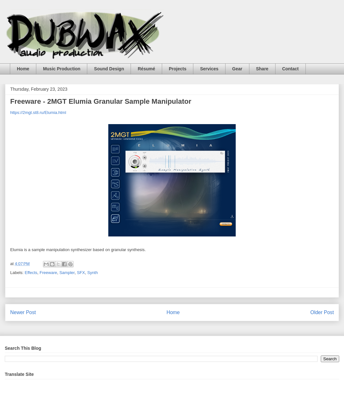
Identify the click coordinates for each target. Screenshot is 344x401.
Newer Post (23, 312)
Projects (177, 68)
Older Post (322, 312)
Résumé (146, 68)
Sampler (67, 272)
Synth (92, 272)
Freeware (48, 272)
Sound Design (109, 68)
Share (262, 68)
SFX (81, 272)
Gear (237, 68)
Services (209, 68)
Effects (31, 272)
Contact (290, 68)
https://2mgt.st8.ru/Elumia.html (38, 112)
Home (23, 68)
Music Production (61, 68)
